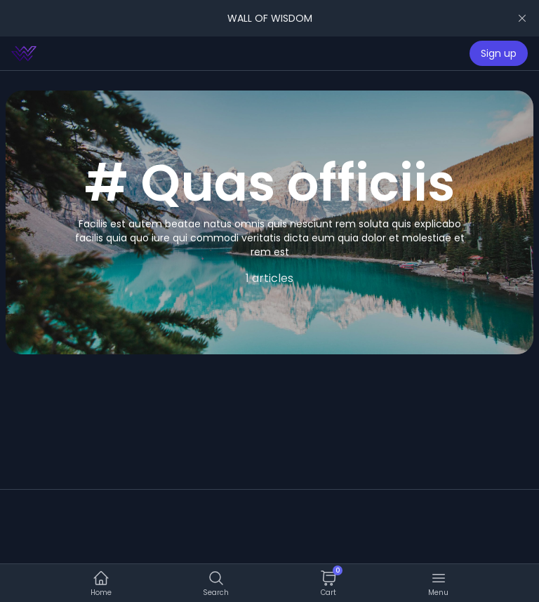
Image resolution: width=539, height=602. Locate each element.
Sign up (499, 53)
